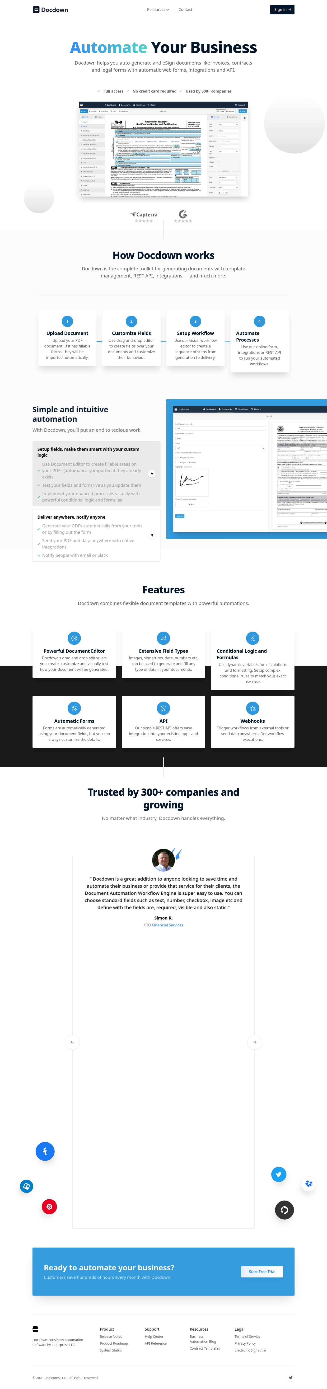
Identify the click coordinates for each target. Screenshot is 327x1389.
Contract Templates (205, 1348)
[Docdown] (50, 9)
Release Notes (111, 1336)
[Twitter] (290, 1377)
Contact (185, 9)
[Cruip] (36, 1330)
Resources (158, 9)
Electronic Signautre (250, 1350)
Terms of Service (247, 1336)
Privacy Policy (245, 1343)
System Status (111, 1350)
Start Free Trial (264, 1271)
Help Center (154, 1336)
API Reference (156, 1343)
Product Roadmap (114, 1343)
